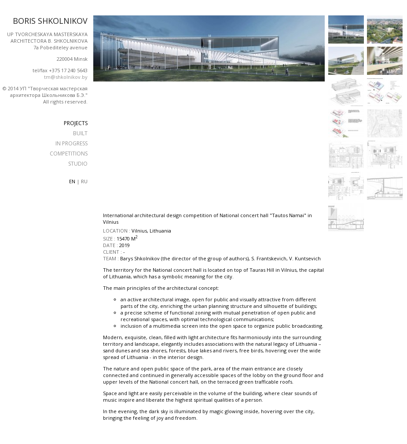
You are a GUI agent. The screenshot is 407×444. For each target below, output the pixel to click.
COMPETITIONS (69, 153)
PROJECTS (76, 123)
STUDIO (78, 163)
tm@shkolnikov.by (66, 77)
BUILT (80, 133)
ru (84, 181)
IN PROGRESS (71, 143)
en (72, 181)
